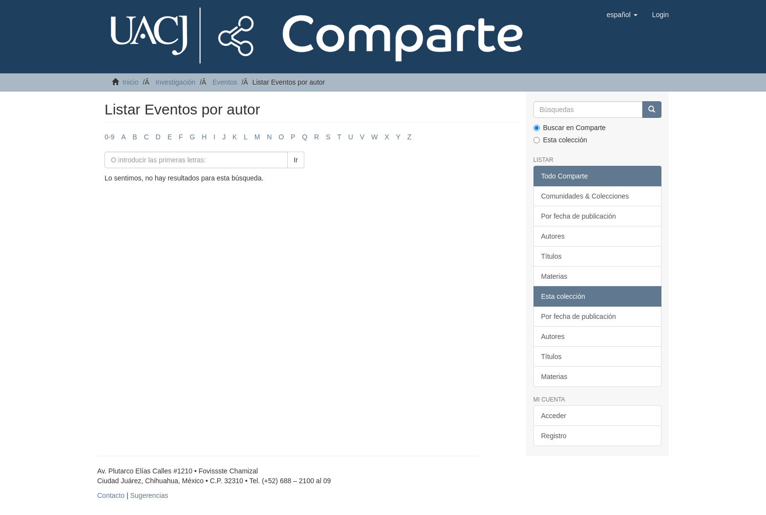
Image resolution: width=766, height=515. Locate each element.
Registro (554, 436)
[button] (622, 14)
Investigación (175, 82)
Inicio (131, 82)
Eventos (225, 82)
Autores (553, 236)
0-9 (109, 137)
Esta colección (560, 140)
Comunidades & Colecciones (585, 196)
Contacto (111, 495)
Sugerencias (149, 495)
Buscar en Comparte (569, 128)
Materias (554, 276)
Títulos (551, 256)
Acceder (553, 416)
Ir (296, 160)
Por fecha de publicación (578, 216)
